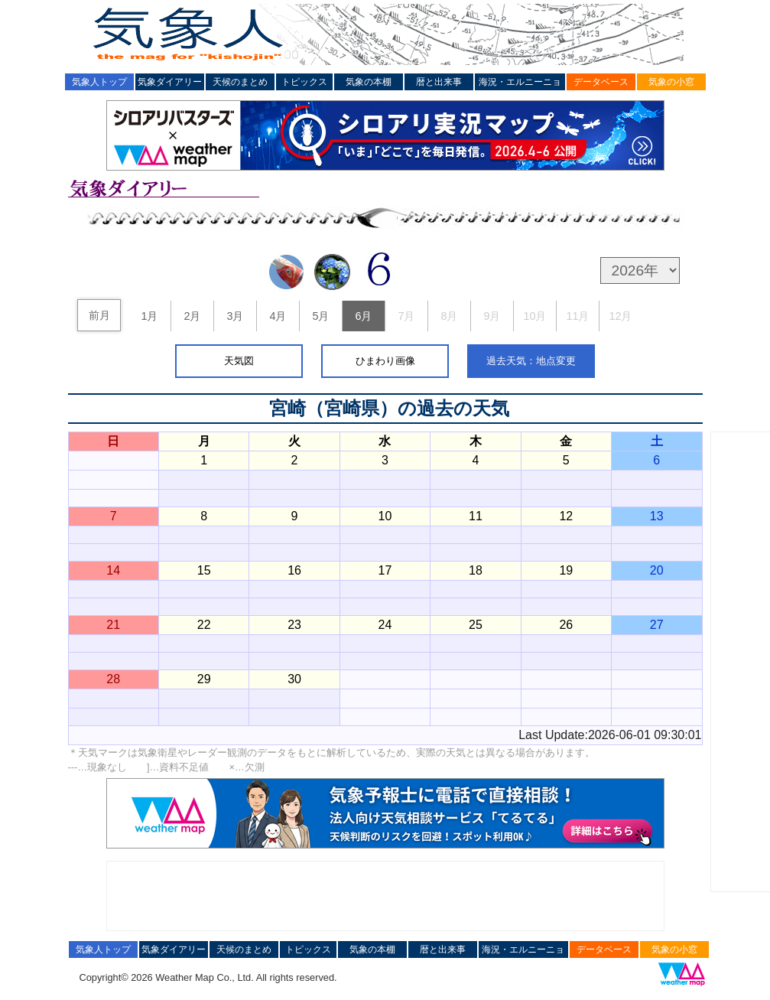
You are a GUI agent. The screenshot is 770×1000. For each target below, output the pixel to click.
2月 (192, 316)
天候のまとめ (240, 82)
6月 (363, 316)
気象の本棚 (368, 82)
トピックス (304, 82)
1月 (149, 316)
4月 (277, 316)
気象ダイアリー (170, 82)
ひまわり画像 (385, 360)
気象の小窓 (671, 82)
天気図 (239, 360)
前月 (99, 315)
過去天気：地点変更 (531, 360)
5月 (320, 316)
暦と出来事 (439, 82)
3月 (234, 316)
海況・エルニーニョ (520, 82)
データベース (601, 82)
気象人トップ (99, 82)
